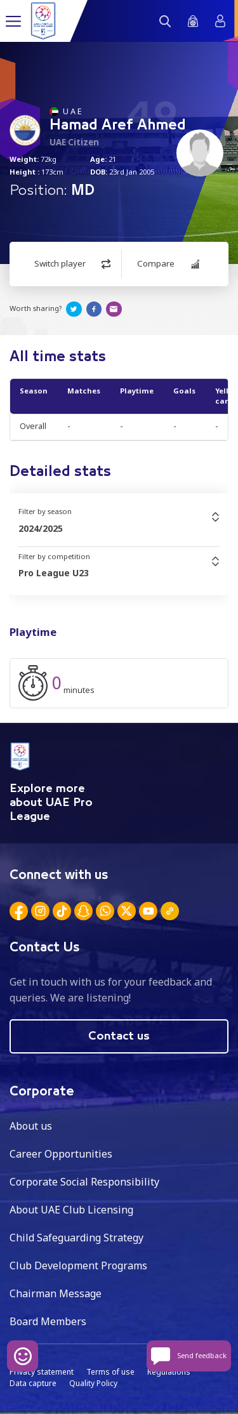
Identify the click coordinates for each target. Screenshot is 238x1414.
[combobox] (119, 529)
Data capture (33, 1383)
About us (31, 1126)
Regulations (168, 1371)
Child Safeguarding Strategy (76, 1238)
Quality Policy (93, 1383)
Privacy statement (42, 1371)
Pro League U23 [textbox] (53, 573)
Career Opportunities (61, 1154)
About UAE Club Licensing (71, 1210)
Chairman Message (56, 1293)
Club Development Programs (78, 1265)
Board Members (48, 1321)
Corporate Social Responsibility (84, 1182)
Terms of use (110, 1371)
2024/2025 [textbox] (40, 528)
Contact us (119, 1036)
